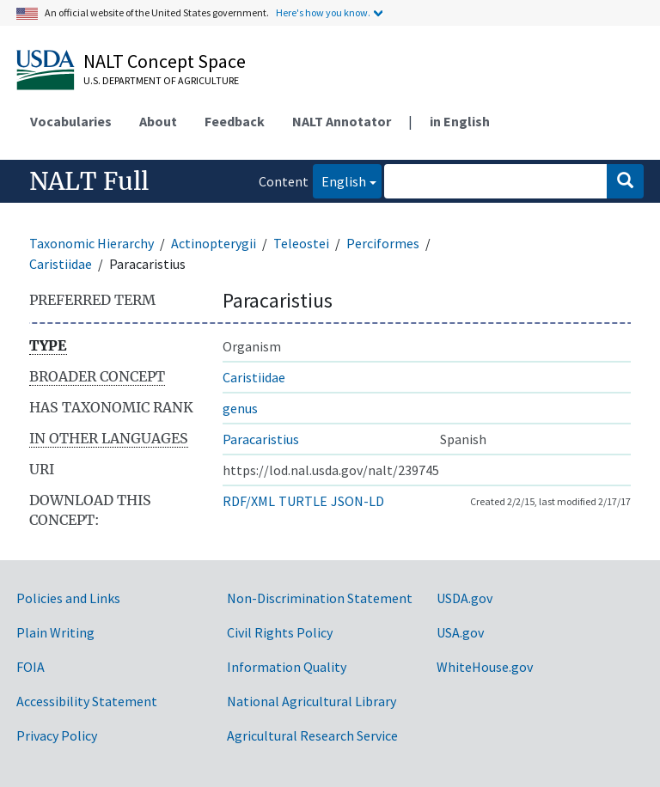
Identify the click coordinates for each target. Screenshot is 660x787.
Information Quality (286, 666)
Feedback (235, 121)
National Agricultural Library (311, 701)
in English (460, 121)
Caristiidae (60, 263)
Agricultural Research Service (312, 735)
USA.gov (460, 632)
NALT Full (89, 181)
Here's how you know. (323, 12)
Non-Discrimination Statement (319, 598)
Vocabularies (71, 121)
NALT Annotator (341, 121)
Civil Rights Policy (280, 632)
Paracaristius (261, 439)
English (339, 180)
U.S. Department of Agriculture (161, 80)
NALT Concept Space (164, 61)
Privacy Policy (56, 735)
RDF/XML (249, 500)
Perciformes (382, 243)
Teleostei (301, 243)
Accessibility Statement (86, 701)
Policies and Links (68, 598)
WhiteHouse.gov (485, 666)
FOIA (30, 666)
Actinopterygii (213, 243)
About (158, 121)
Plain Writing (55, 632)
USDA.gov (464, 598)
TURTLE (302, 500)
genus (240, 408)
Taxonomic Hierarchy (91, 243)
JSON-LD (357, 500)
